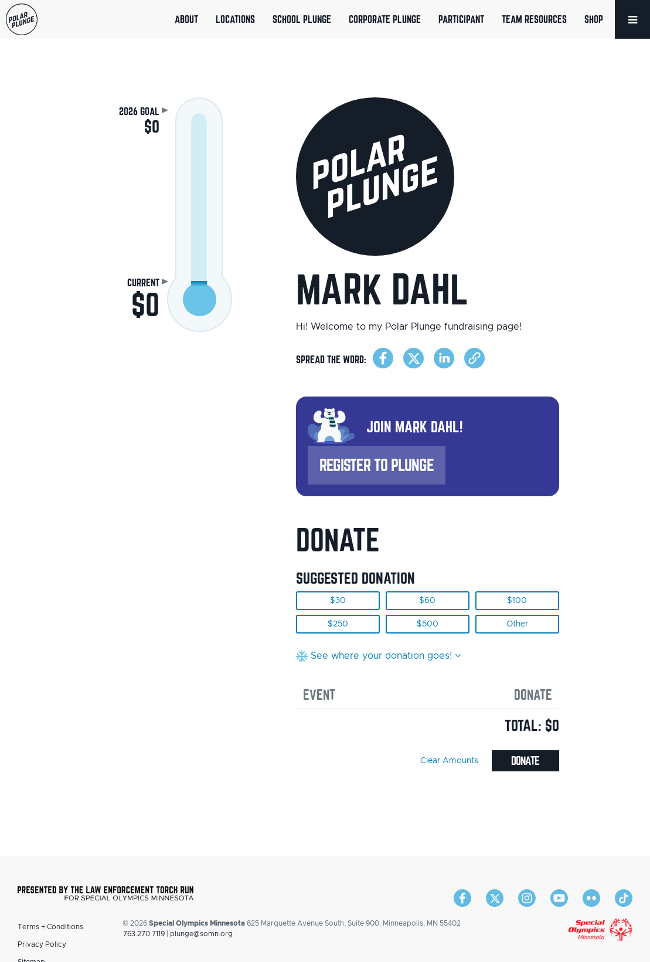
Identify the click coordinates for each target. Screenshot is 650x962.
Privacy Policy (42, 944)
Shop (593, 19)
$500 (427, 624)
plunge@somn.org (201, 933)
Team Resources (534, 19)
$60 (427, 601)
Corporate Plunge (385, 19)
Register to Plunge (376, 465)
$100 (517, 601)
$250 (338, 624)
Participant (461, 19)
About (186, 19)
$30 (338, 601)
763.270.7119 (144, 933)
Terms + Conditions (50, 926)
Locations (235, 19)
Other (517, 624)
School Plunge (302, 19)
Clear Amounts (449, 761)
